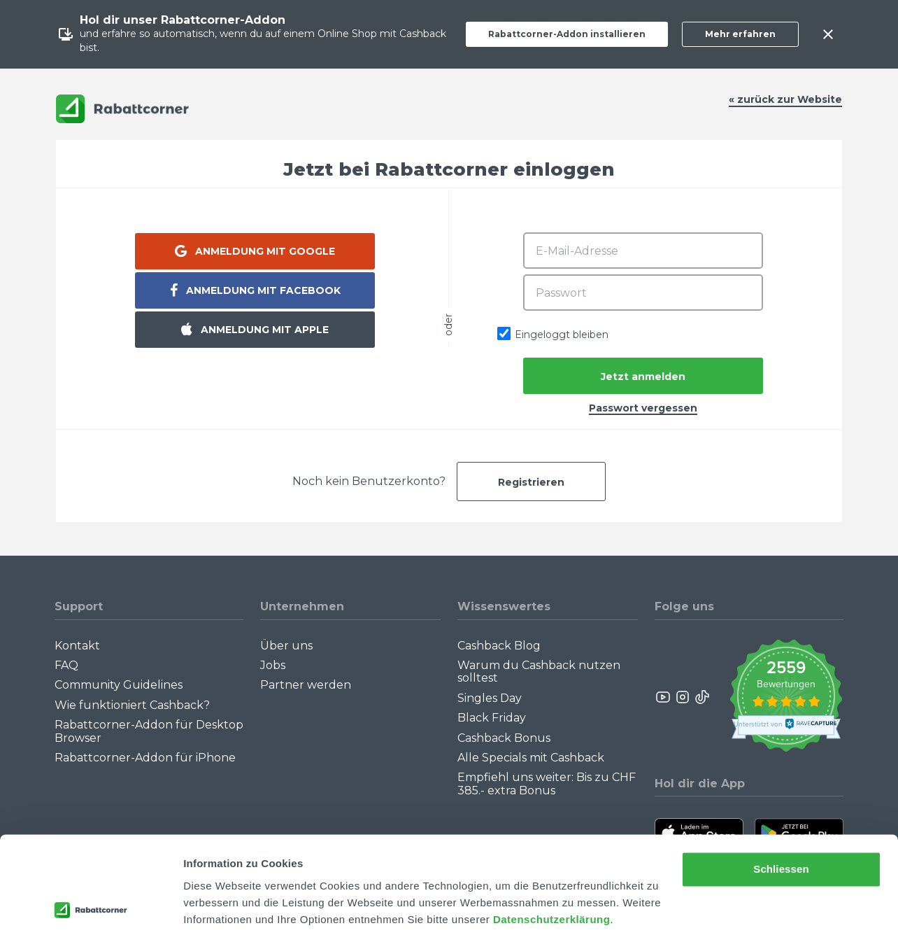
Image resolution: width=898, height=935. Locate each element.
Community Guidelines (119, 684)
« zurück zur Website (785, 99)
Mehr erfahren (740, 34)
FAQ (66, 665)
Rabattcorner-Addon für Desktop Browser (149, 731)
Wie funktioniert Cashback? (132, 705)
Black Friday (491, 717)
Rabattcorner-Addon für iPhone (145, 757)
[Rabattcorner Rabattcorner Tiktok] (701, 697)
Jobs (272, 665)
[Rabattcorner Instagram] (682, 697)
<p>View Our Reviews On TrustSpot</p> (785, 697)
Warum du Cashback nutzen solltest (538, 671)
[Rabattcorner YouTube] (664, 697)
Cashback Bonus (503, 738)
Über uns (286, 645)
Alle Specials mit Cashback (530, 757)
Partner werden (305, 684)
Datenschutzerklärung (552, 869)
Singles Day (489, 698)
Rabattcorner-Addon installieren (567, 34)
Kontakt (77, 645)
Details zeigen (218, 907)
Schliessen (780, 819)
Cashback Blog (499, 645)
